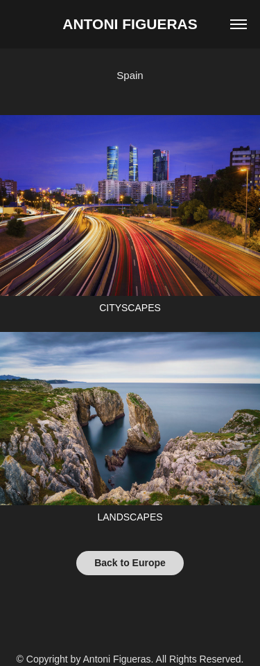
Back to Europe (130, 562)
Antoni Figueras (129, 24)
